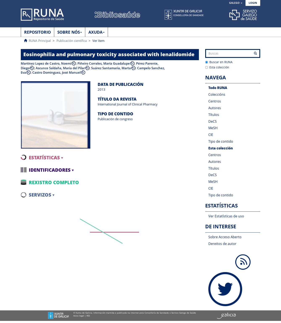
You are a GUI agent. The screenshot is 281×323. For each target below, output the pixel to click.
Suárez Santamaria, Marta (111, 68)
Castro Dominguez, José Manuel (56, 72)
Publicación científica (71, 41)
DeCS (212, 121)
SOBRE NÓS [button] (69, 32)
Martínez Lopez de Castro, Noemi (46, 63)
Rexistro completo (54, 182)
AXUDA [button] (96, 32)
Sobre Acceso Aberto (225, 237)
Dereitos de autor (222, 243)
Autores (214, 108)
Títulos (213, 114)
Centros (214, 101)
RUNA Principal (40, 41)
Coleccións (216, 94)
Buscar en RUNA (218, 62)
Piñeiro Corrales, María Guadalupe (103, 63)
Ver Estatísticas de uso (226, 216)
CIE (210, 134)
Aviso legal (78, 315)
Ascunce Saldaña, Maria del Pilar (60, 68)
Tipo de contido (220, 141)
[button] (236, 3)
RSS (88, 315)
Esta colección (217, 67)
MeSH (213, 128)
